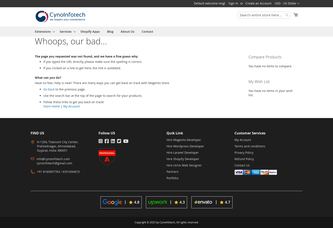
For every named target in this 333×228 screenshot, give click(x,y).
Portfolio (172, 178)
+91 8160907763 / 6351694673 (58, 172)
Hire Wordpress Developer (185, 146)
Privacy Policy (243, 153)
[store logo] (60, 16)
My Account (71, 106)
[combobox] (264, 15)
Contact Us (242, 165)
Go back (49, 89)
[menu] (166, 32)
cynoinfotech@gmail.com (54, 163)
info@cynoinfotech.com (53, 159)
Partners (172, 172)
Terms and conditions (249, 146)
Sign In (233, 3)
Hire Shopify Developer (182, 159)
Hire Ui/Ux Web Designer (184, 165)
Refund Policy (244, 159)
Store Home (51, 106)
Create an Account (258, 3)
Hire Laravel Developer (182, 153)
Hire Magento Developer (183, 140)
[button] (287, 3)
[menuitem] (43, 32)
